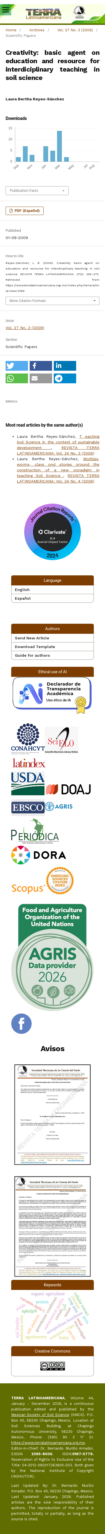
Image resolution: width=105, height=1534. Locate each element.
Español (23, 598)
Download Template (35, 646)
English (22, 589)
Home (11, 30)
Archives (37, 30)
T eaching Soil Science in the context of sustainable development (58, 442)
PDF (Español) (26, 211)
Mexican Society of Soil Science (40, 1415)
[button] (17, 366)
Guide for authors (32, 655)
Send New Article (32, 638)
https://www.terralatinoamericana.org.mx (48, 1443)
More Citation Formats (28, 301)
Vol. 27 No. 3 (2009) (75, 30)
